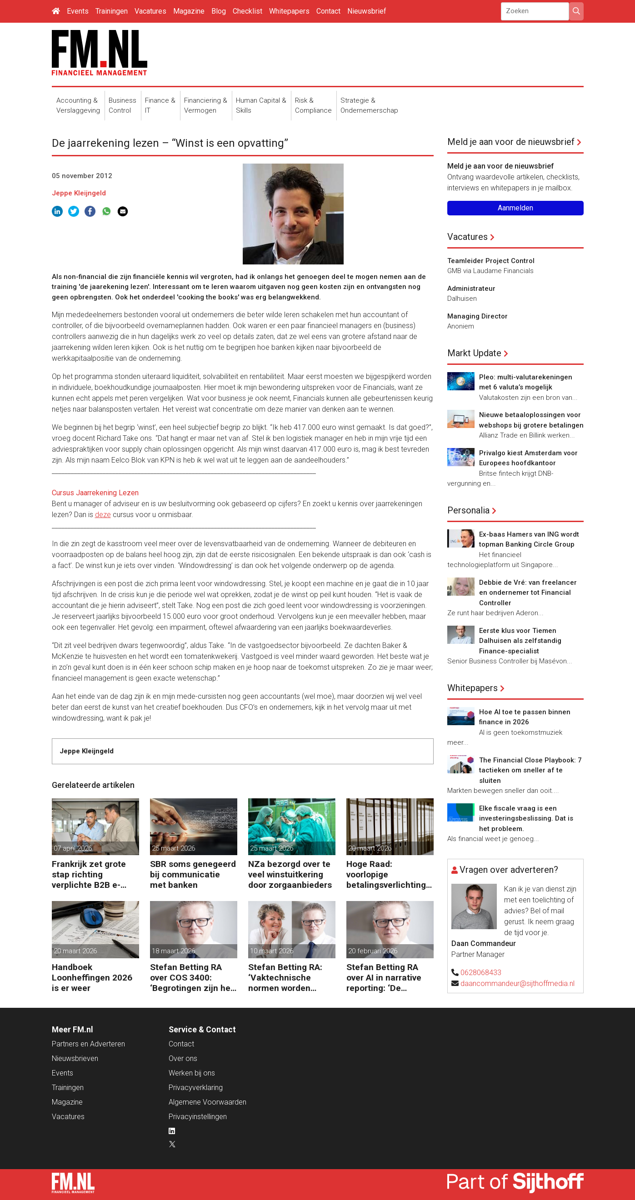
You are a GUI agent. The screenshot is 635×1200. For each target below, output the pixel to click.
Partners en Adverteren (88, 1044)
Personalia (468, 510)
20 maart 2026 (369, 848)
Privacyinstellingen (198, 1116)
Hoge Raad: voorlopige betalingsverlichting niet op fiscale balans (389, 874)
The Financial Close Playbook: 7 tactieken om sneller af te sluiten (530, 770)
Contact (328, 11)
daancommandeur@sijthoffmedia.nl (517, 983)
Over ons (183, 1058)
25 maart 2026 (173, 848)
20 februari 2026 (372, 951)
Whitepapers (289, 11)
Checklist (247, 11)
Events (78, 11)
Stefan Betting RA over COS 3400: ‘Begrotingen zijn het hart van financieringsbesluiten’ (192, 977)
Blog (218, 11)
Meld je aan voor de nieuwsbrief (511, 141)
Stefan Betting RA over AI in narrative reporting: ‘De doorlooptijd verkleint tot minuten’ (388, 977)
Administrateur (471, 288)
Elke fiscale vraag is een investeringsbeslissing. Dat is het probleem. (526, 818)
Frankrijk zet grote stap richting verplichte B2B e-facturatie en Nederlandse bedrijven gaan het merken (89, 874)
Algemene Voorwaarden (207, 1102)
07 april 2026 (73, 848)
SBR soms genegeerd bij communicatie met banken (193, 874)
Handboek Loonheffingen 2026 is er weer (92, 977)
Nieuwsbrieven (75, 1058)
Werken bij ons (192, 1073)
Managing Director (477, 316)
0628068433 (480, 972)
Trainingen (111, 11)
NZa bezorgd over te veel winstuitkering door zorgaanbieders (290, 874)
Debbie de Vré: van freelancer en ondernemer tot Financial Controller (528, 592)
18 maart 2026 (173, 951)
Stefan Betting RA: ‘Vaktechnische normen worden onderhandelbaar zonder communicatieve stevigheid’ (285, 977)
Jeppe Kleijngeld (79, 193)
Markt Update (474, 353)
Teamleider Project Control (491, 261)
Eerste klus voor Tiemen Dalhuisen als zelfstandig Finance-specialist (520, 641)
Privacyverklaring (196, 1087)
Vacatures (150, 11)
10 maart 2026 (271, 951)
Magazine (189, 11)
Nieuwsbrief (366, 11)
